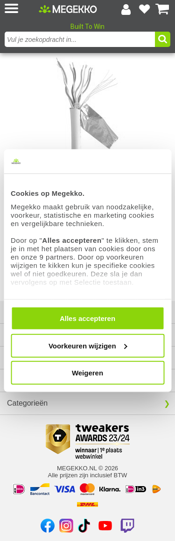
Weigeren (87, 373)
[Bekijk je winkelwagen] (162, 9)
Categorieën (27, 403)
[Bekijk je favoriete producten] (144, 9)
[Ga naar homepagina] (68, 9)
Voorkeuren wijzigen (88, 345)
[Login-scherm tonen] (126, 9)
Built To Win (87, 26)
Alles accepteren (87, 318)
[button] (20, 9)
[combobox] (81, 39)
